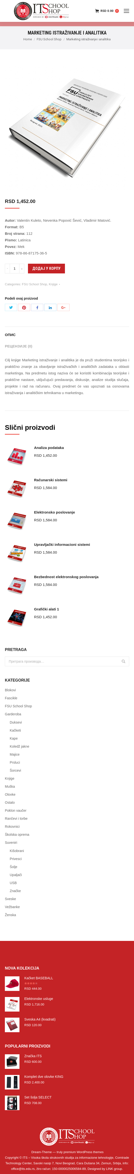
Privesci (16, 859)
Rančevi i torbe (16, 818)
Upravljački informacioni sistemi (62, 544)
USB (13, 883)
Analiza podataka (49, 448)
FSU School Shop (49, 39)
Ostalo (10, 802)
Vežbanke (12, 907)
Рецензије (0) (18, 346)
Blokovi (10, 690)
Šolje (13, 867)
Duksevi (16, 722)
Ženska (10, 915)
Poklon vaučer (16, 810)
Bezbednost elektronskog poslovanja (66, 577)
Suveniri (11, 843)
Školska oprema (17, 834)
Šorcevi (15, 770)
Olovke (10, 794)
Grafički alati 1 (46, 609)
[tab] (67, 332)
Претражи (123, 661)
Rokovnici (12, 826)
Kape (14, 738)
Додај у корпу (46, 268)
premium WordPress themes (83, 1152)
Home (27, 39)
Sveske (10, 899)
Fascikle (11, 698)
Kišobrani (17, 851)
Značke (15, 891)
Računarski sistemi (50, 480)
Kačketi (15, 730)
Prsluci (15, 762)
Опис (10, 335)
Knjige (53, 284)
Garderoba (13, 714)
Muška (10, 786)
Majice (14, 754)
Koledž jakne (19, 746)
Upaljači (16, 875)
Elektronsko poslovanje (54, 512)
